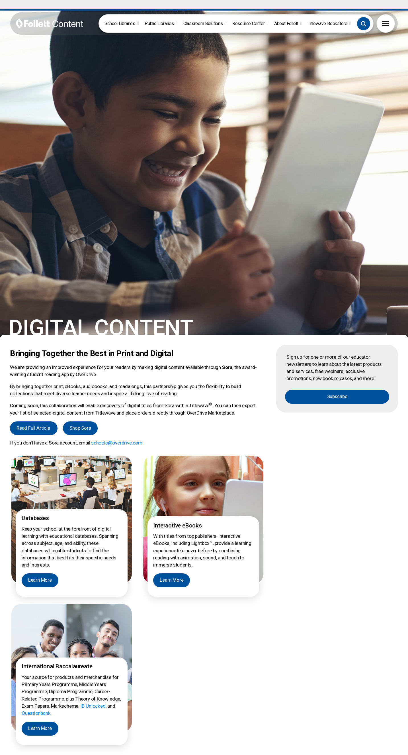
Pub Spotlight (358, 684)
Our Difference (293, 696)
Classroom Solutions (205, 23)
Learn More (40, 394)
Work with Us (358, 690)
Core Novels (231, 677)
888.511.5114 (153, 750)
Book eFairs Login (133, 684)
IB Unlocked (93, 519)
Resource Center (250, 23)
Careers (287, 677)
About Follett (288, 23)
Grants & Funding (132, 696)
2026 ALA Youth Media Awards (308, 702)
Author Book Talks (185, 677)
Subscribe (337, 210)
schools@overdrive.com (116, 256)
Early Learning (232, 690)
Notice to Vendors (382, 750)
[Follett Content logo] (43, 670)
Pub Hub (354, 677)
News (285, 690)
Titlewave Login (131, 677)
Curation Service (183, 690)
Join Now (68, 709)
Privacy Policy (348, 750)
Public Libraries (161, 23)
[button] (363, 24)
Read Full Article (34, 241)
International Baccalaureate (245, 684)
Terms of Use (319, 750)
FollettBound (128, 690)
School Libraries (121, 23)
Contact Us (290, 684)
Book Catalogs (181, 684)
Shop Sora (80, 241)
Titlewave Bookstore (329, 23)
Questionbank (36, 527)
